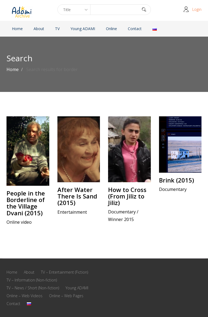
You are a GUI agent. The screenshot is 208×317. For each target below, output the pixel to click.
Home (17, 28)
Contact (135, 28)
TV (57, 28)
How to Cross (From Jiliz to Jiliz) (127, 196)
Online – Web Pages (66, 295)
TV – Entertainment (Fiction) (64, 272)
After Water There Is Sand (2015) (77, 196)
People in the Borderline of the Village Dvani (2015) (25, 203)
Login (197, 9)
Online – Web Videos (24, 295)
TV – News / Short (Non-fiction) (32, 287)
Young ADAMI (82, 28)
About (39, 28)
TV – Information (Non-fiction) (31, 280)
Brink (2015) (176, 180)
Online (111, 28)
